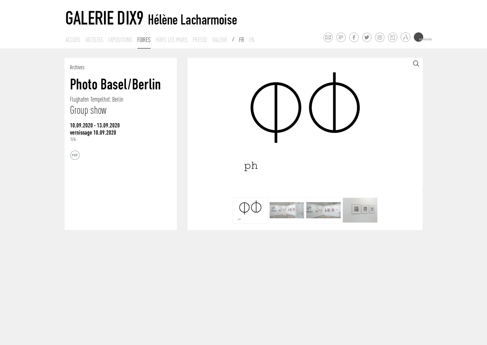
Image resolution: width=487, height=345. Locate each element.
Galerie (219, 39)
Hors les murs (172, 39)
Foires (144, 39)
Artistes (94, 39)
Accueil (73, 39)
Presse (200, 39)
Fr (241, 39)
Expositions (120, 39)
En (251, 39)
